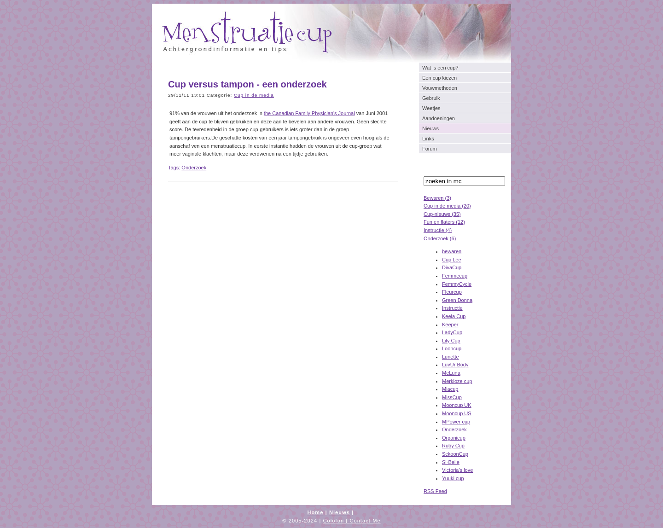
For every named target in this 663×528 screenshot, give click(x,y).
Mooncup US (456, 413)
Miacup (450, 389)
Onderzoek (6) (440, 238)
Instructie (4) (438, 230)
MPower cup (456, 421)
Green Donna (457, 300)
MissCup (452, 397)
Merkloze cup (457, 381)
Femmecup (454, 276)
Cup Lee (451, 259)
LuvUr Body (455, 364)
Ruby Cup (453, 445)
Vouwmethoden (439, 88)
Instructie (452, 308)
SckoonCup (455, 454)
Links (428, 138)
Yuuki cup (453, 478)
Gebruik (431, 98)
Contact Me (364, 520)
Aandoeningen (438, 118)
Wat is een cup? (440, 67)
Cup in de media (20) (447, 206)
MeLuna (451, 373)
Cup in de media (254, 95)
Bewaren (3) (437, 198)
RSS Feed (435, 491)
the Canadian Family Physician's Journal (309, 113)
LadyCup (452, 332)
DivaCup (451, 267)
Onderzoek (454, 429)
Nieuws (430, 128)
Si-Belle (450, 462)
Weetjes (431, 108)
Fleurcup (452, 292)
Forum (429, 148)
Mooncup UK (456, 405)
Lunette (450, 357)
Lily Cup (451, 340)
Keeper (450, 324)
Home (315, 512)
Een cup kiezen (439, 78)
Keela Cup (453, 316)
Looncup (451, 348)
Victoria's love (457, 470)
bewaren (451, 251)
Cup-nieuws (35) (442, 214)
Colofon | (336, 520)
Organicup (453, 438)
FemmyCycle (456, 284)
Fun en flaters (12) (444, 222)
